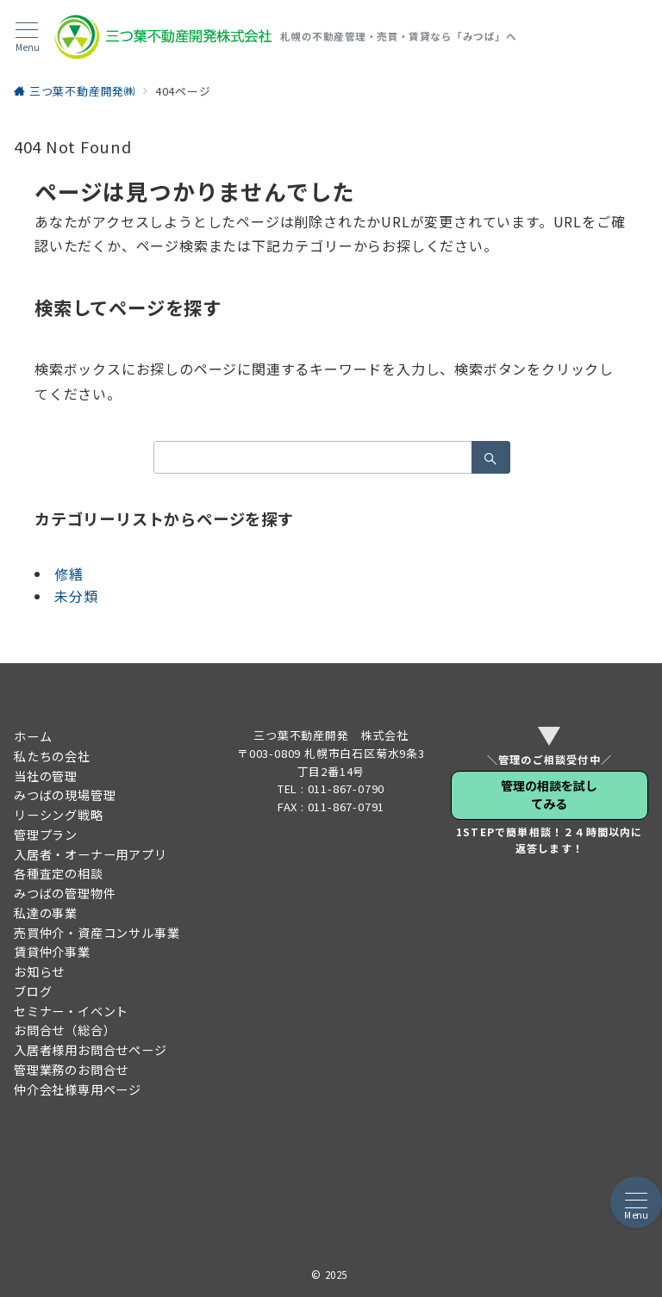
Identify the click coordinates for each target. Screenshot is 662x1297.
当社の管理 (46, 776)
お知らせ (39, 971)
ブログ (33, 991)
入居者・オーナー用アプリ (90, 854)
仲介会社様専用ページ (77, 1089)
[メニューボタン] (27, 37)
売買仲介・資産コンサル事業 (96, 932)
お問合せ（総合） (65, 1030)
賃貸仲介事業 (52, 951)
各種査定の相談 (58, 873)
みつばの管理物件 (65, 893)
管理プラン (46, 834)
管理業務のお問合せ (71, 1069)
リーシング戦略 (58, 814)
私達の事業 (46, 913)
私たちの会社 (52, 756)
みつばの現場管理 (65, 795)
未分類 (75, 596)
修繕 (69, 573)
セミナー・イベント (71, 1011)
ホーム (33, 736)
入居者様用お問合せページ (90, 1049)
